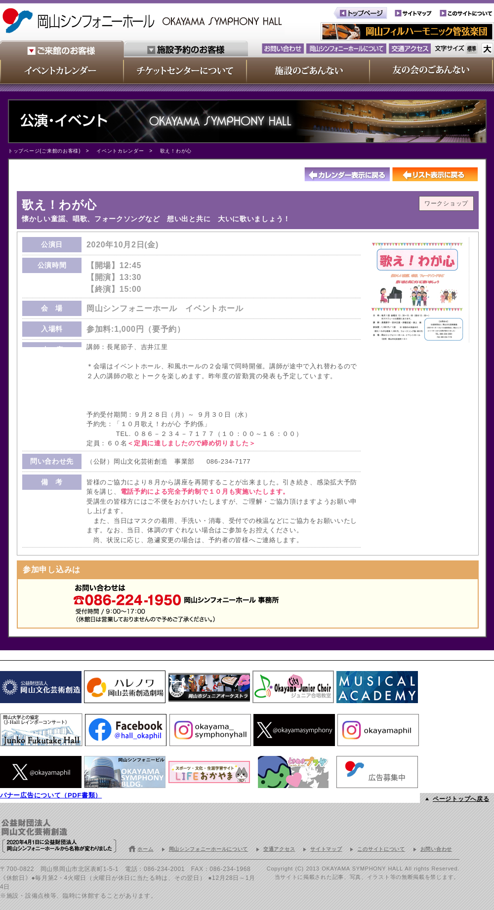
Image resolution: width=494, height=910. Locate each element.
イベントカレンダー (120, 151)
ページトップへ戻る (461, 798)
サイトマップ (326, 849)
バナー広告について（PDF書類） (51, 795)
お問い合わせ (436, 849)
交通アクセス (279, 849)
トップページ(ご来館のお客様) (44, 151)
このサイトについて (381, 849)
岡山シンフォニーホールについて (208, 849)
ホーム (145, 849)
